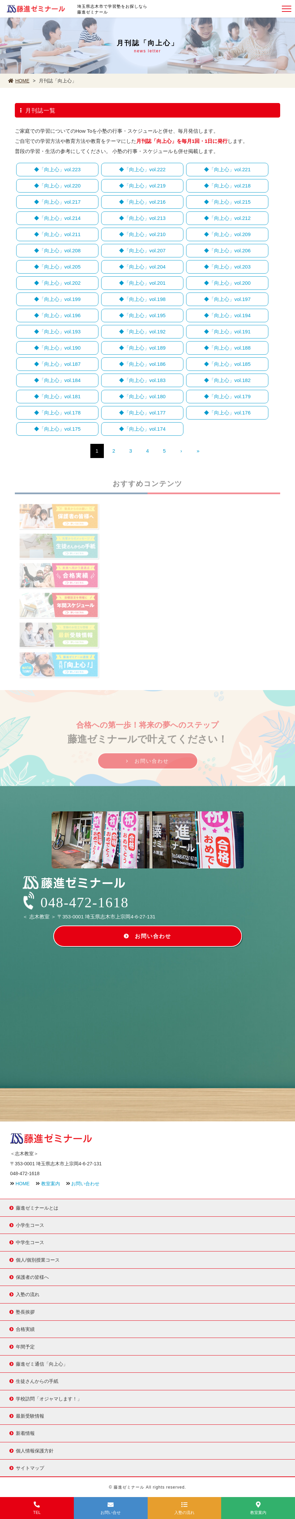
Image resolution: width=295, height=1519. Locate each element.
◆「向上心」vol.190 (57, 348)
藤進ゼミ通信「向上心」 (42, 1363)
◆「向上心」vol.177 (142, 412)
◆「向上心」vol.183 (142, 380)
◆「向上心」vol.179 (227, 396)
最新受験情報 (30, 1415)
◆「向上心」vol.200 (227, 283)
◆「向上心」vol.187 (57, 364)
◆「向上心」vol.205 (57, 267)
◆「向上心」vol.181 (57, 396)
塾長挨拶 (25, 1311)
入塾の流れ (27, 1294)
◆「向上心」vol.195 (142, 315)
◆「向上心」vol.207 (142, 250)
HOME (18, 80)
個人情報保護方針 (35, 1450)
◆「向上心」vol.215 (227, 202)
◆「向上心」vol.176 (227, 412)
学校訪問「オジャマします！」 (49, 1398)
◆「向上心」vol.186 (142, 364)
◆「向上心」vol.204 (142, 267)
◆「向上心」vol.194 (227, 315)
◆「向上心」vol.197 (227, 299)
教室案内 (50, 1183)
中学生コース (30, 1242)
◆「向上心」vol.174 (142, 429)
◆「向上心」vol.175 (57, 429)
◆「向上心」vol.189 (142, 348)
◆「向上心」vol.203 (227, 267)
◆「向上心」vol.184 (57, 380)
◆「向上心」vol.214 (57, 218)
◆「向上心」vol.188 (227, 348)
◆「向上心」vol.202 (57, 283)
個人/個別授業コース (38, 1259)
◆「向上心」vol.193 (57, 331)
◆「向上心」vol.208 (57, 250)
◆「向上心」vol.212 (227, 218)
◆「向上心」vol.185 (227, 364)
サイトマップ (30, 1467)
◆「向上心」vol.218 (227, 185)
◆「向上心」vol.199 (57, 299)
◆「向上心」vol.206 (227, 250)
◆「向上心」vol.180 (142, 396)
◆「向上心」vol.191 (227, 331)
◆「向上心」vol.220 (57, 185)
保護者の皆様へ (32, 1277)
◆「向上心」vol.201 (142, 283)
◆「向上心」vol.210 (142, 234)
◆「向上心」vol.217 (57, 202)
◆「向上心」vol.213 (142, 218)
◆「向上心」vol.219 (142, 185)
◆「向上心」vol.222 (142, 169)
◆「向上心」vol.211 (57, 234)
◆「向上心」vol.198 (142, 299)
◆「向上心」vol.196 (57, 315)
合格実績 (25, 1329)
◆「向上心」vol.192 (142, 331)
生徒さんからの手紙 (37, 1381)
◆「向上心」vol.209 (227, 234)
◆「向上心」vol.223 (57, 169)
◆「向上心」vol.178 (57, 412)
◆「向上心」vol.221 (227, 169)
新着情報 (25, 1433)
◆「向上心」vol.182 (227, 380)
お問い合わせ (152, 763)
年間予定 (25, 1346)
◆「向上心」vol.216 (142, 202)
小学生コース (30, 1224)
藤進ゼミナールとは (37, 1207)
